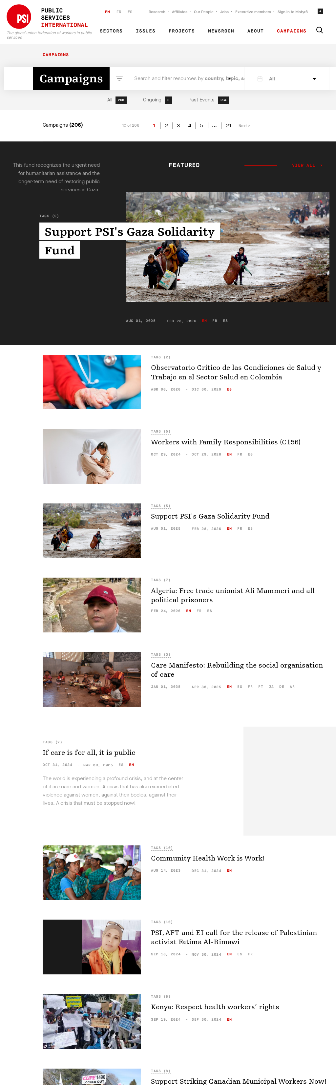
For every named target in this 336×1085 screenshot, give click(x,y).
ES (130, 11)
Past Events (208, 100)
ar (292, 687)
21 (228, 125)
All (117, 100)
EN (107, 11)
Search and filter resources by (179, 78)
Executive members (253, 11)
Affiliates (179, 11)
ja (271, 687)
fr (214, 321)
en (204, 321)
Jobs (224, 11)
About (255, 31)
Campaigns (291, 31)
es (225, 321)
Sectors (111, 31)
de (281, 687)
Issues (146, 31)
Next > (244, 125)
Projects (182, 31)
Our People (204, 11)
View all (303, 165)
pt (260, 687)
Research (157, 11)
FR (118, 11)
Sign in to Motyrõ (293, 11)
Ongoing (157, 100)
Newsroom (221, 31)
